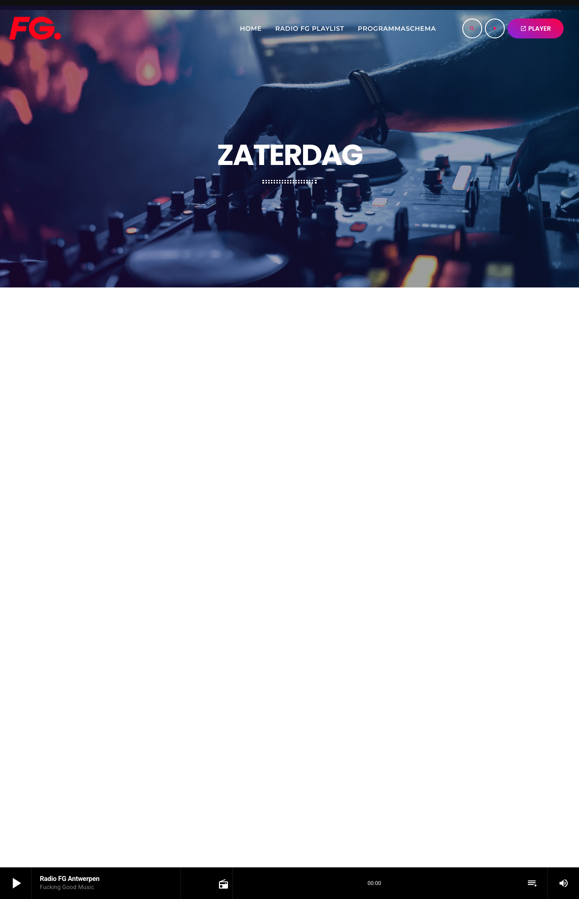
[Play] (495, 28)
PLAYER (535, 28)
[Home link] (35, 28)
